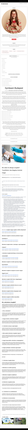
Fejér (20, 44)
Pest (20, 45)
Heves (6, 45)
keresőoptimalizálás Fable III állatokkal (6, 111)
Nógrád (19, 45)
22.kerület (18, 135)
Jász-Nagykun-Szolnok (10, 45)
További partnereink (4, 72)
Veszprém (16, 46)
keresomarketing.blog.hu (14, 57)
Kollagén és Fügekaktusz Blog (12, 34)
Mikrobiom (4, 229)
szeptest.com (3, 61)
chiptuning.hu (3, 68)
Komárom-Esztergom (15, 45)
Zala (18, 46)
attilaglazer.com (4, 62)
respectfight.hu (6, 90)
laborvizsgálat (11, 177)
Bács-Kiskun (3, 44)
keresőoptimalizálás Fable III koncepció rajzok (7, 115)
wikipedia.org (3, 71)
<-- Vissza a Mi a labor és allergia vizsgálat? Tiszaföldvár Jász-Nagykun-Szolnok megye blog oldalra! (14, 414)
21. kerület (15, 135)
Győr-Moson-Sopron (23, 44)
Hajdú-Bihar (4, 45)
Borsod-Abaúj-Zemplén (12, 44)
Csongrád (18, 44)
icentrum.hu (3, 75)
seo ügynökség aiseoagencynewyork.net (6, 81)
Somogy (22, 45)
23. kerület (20, 135)
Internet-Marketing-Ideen (5, 52)
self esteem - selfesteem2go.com (6, 78)
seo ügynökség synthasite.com (5, 84)
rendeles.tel (3, 65)
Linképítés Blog (13, 36)
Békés (8, 44)
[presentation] (24, 421)
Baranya (6, 44)
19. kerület (10, 135)
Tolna (13, 46)
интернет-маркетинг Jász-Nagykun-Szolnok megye (8, 424)
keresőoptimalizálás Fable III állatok (6, 118)
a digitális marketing (19, 35)
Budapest (16, 44)
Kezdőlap (21, 3)
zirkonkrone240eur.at (4, 58)
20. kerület (12, 135)
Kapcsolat (25, 3)
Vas (14, 46)
